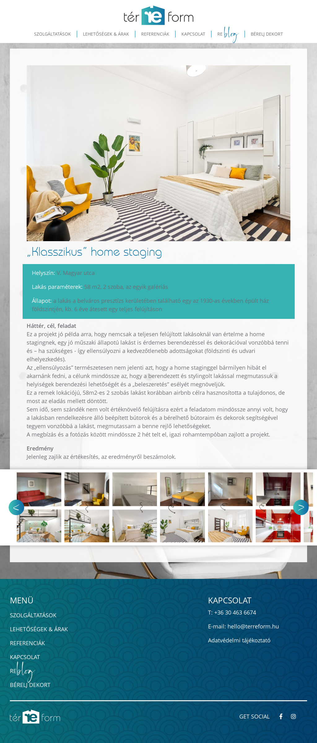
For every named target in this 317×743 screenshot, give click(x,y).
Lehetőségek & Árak (39, 629)
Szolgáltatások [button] (52, 34)
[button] (305, 507)
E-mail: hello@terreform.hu (243, 626)
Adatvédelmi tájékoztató (239, 640)
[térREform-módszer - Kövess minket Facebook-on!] (283, 716)
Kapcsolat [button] (193, 34)
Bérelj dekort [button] (267, 34)
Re (22, 671)
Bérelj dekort (30, 685)
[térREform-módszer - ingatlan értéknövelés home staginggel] (158, 15)
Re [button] (228, 34)
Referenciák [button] (155, 34)
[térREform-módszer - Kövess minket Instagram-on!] (296, 716)
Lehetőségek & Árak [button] (106, 34)
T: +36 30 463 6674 (232, 612)
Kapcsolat (25, 657)
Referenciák (27, 643)
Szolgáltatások (33, 615)
